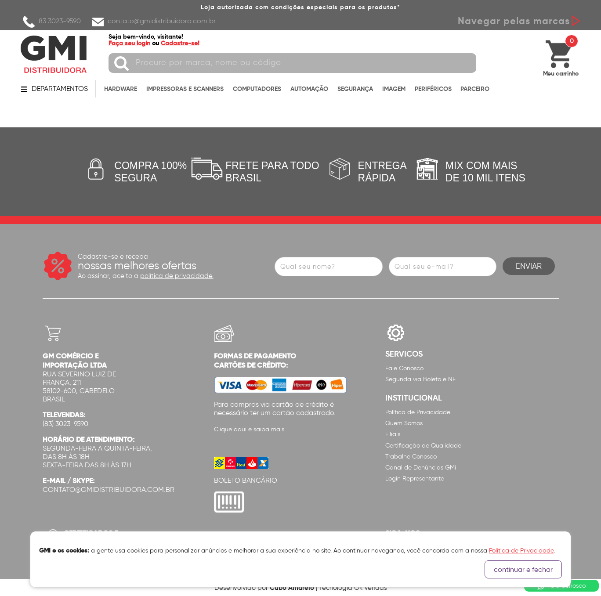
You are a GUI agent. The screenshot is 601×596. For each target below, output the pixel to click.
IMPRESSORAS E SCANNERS (185, 89)
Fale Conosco (404, 368)
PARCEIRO (474, 89)
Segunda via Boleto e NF (420, 379)
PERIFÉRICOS (433, 89)
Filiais (392, 434)
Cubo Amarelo (292, 587)
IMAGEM (393, 89)
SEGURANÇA (355, 89)
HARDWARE (120, 89)
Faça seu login (129, 43)
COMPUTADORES (257, 89)
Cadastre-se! (180, 43)
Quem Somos (404, 423)
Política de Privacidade (417, 412)
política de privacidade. (177, 276)
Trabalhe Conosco (411, 456)
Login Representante (414, 478)
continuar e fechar (523, 569)
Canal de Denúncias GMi (420, 467)
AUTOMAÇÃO (309, 89)
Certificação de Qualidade (423, 445)
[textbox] (292, 63)
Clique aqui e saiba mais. (250, 429)
